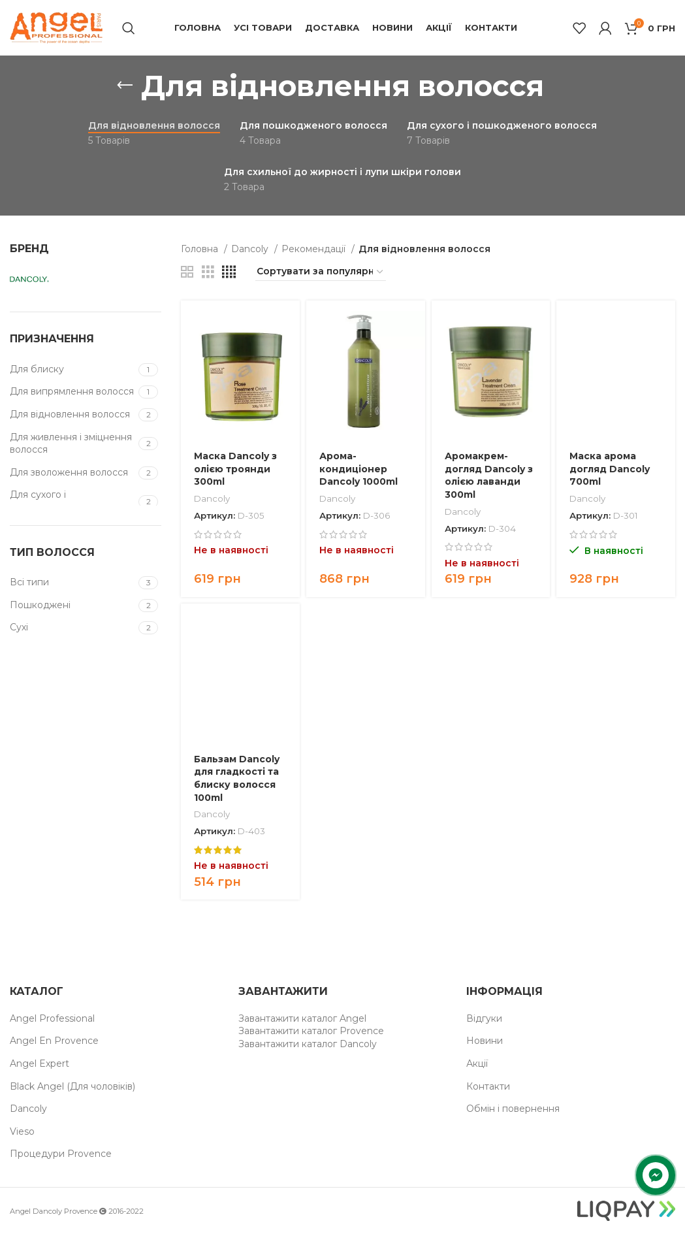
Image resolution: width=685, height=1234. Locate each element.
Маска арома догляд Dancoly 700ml (609, 468)
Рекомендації (314, 249)
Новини (484, 1041)
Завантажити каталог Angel (302, 1018)
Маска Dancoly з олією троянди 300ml (235, 468)
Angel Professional (52, 1018)
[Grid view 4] (229, 272)
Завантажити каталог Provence (311, 1031)
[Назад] (124, 86)
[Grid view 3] (208, 272)
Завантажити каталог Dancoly (307, 1044)
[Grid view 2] (187, 272)
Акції (477, 1063)
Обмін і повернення (513, 1108)
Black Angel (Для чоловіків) (72, 1086)
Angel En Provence (54, 1041)
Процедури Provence (61, 1154)
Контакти (488, 1086)
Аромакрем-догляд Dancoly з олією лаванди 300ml (489, 475)
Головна (201, 249)
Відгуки (484, 1018)
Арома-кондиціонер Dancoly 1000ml (358, 468)
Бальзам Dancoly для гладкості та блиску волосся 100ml (236, 778)
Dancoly (251, 249)
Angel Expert (39, 1063)
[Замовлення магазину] (320, 272)
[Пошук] (129, 28)
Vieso (22, 1131)
